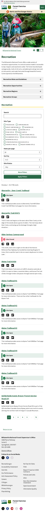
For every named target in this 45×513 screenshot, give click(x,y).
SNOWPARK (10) (28, 127)
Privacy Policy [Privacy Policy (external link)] (6, 488)
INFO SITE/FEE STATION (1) (29, 137)
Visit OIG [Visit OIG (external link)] (4, 470)
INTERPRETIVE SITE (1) (12, 139)
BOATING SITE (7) (25, 130)
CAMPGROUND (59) (23, 125)
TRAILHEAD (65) (10, 125)
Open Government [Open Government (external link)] (29, 486)
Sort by (6, 156)
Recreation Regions (10, 91)
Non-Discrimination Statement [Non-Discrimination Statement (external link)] (30, 482)
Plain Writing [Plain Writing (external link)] (6, 491)
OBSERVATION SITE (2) (12, 134)
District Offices (6, 451)
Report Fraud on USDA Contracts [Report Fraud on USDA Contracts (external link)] (31, 471)
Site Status (8, 163)
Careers (4, 479)
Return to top (7, 429)
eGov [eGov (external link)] (25, 478)
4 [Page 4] (22, 417)
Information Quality (30, 489)
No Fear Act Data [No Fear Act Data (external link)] (29, 464)
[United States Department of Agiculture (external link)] (5, 7)
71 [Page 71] (36, 417)
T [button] (37, 50)
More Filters (22, 172)
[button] (34, 50)
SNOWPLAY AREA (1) (11, 144)
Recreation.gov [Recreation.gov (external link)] (7, 464)
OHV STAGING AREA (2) (28, 134)
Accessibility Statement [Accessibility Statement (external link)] (10, 467)
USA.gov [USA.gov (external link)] (4, 482)
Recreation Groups (10, 97)
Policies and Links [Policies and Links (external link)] (29, 475)
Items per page (9, 149)
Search (6, 112)
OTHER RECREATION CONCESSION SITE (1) (17, 142)
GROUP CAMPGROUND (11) (13, 127)
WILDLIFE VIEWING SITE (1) (28, 144)
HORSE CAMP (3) (22, 132)
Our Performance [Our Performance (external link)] (7, 473)
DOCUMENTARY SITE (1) (12, 137)
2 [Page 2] (13, 417)
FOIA (25, 467)
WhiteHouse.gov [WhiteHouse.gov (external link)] (7, 485)
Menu (42, 7)
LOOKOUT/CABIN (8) (11, 130)
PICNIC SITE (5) (10, 132)
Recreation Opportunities (12, 86)
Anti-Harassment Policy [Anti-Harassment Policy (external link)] (9, 476)
